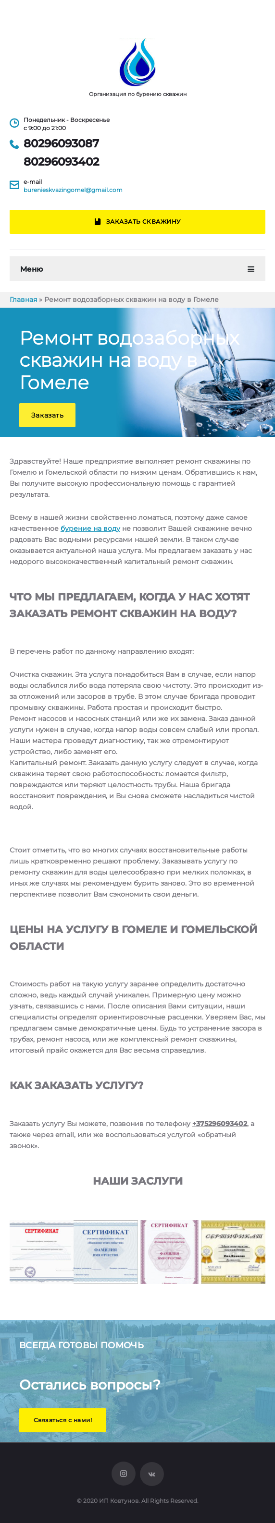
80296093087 (61, 143)
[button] (47, 415)
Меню (31, 269)
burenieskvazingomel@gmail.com (73, 189)
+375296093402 (219, 1123)
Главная (23, 299)
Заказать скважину (137, 221)
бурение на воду (90, 528)
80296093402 (61, 162)
